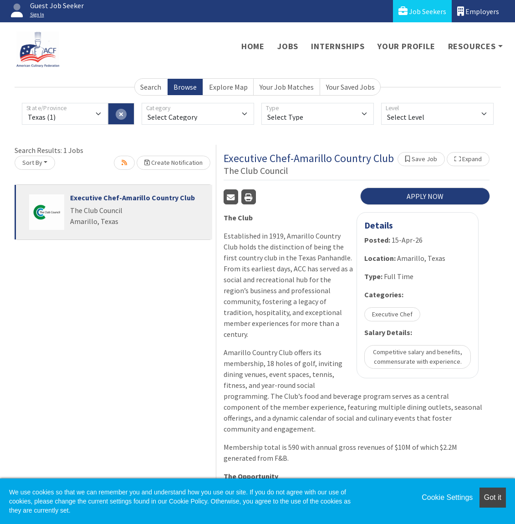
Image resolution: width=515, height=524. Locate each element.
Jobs (287, 46)
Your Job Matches (287, 87)
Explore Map (228, 87)
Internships (338, 46)
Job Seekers (422, 11)
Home (253, 46)
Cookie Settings (447, 497)
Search (150, 87)
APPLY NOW (425, 196)
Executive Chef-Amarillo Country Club (132, 197)
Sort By (32, 162)
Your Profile (406, 46)
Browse (185, 87)
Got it (492, 497)
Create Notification (173, 162)
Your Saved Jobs (350, 87)
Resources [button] (472, 46)
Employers (478, 11)
